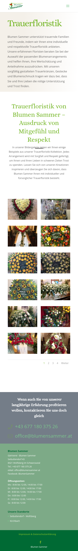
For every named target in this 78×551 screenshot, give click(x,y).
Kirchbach (15, 520)
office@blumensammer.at (43, 436)
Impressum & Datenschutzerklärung (37, 534)
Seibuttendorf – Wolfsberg (23, 516)
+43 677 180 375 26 (22, 466)
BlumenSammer (26, 473)
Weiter (65, 363)
